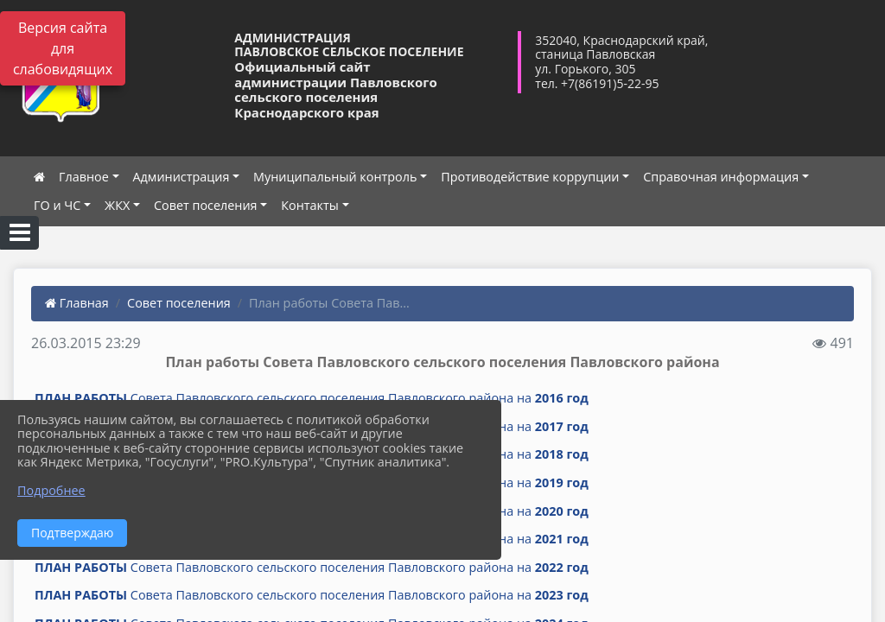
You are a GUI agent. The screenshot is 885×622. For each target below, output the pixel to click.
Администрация (181, 176)
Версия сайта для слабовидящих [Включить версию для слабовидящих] (62, 48)
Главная (77, 303)
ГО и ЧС (57, 205)
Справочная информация (721, 176)
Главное (84, 176)
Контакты (310, 205)
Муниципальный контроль (335, 176)
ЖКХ (117, 205)
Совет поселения (206, 205)
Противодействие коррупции (530, 176)
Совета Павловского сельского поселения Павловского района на (312, 398)
